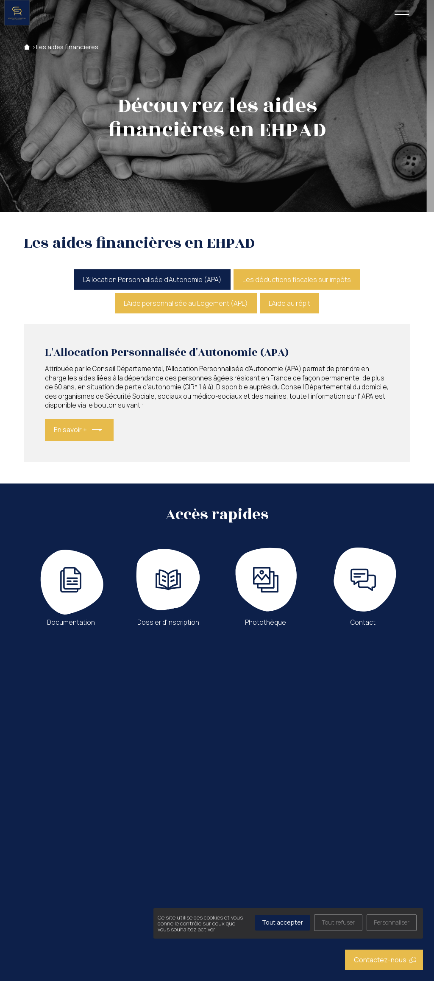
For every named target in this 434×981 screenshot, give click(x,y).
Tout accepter (282, 922)
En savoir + (70, 429)
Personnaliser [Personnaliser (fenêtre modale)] (391, 922)
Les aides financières (67, 46)
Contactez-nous (385, 959)
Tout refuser (338, 922)
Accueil (27, 46)
